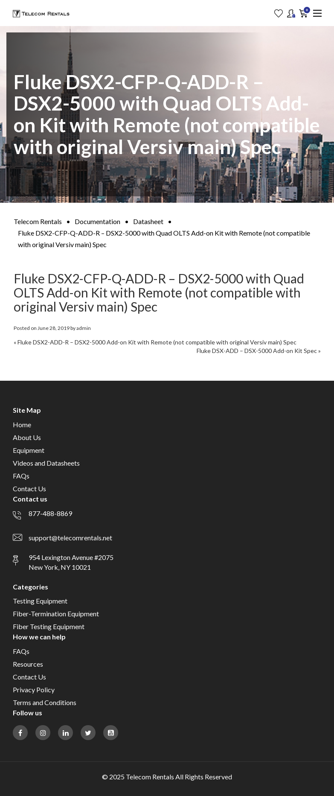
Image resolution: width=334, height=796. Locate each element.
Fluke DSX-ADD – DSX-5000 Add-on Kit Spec (257, 350)
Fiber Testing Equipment (48, 626)
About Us (27, 437)
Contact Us (29, 488)
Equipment (28, 450)
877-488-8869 (50, 513)
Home (22, 424)
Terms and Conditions (44, 702)
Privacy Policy (34, 689)
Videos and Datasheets (46, 463)
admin (83, 328)
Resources (28, 664)
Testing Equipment (40, 601)
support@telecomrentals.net (70, 538)
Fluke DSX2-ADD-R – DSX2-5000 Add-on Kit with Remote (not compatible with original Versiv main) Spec (156, 342)
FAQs (21, 476)
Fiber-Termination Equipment (56, 613)
